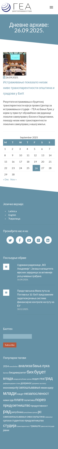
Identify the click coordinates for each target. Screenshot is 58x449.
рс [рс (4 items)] (39, 411)
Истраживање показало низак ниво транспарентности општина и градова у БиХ (28, 87)
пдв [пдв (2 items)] (11, 400)
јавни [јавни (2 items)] (6, 430)
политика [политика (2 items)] (29, 400)
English (12, 214)
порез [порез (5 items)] (40, 399)
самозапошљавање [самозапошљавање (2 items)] (14, 416)
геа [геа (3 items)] (42, 378)
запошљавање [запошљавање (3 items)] (29, 387)
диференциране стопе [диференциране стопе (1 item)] (11, 383)
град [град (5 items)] (49, 378)
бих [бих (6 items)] (30, 371)
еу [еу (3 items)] (17, 387)
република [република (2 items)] (17, 412)
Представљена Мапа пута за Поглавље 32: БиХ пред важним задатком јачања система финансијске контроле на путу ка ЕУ (35, 298)
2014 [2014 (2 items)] (6, 366)
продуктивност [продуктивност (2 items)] (39, 405)
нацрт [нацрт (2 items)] (20, 393)
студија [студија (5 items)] (9, 425)
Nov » (13, 179)
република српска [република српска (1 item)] (30, 412)
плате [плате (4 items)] (19, 399)
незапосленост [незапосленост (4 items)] (36, 393)
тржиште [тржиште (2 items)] (35, 425)
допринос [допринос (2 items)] (26, 383)
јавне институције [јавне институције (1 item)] (47, 426)
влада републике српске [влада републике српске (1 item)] (22, 379)
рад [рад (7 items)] (7, 411)
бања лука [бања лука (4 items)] (40, 365)
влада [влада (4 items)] (8, 378)
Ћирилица (14, 218)
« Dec (6, 179)
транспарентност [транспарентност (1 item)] (23, 426)
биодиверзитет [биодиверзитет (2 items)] (17, 372)
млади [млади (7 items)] (10, 393)
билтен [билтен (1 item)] (6, 373)
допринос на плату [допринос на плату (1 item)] (39, 383)
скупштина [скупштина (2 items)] (38, 416)
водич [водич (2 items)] (35, 378)
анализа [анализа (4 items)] (25, 365)
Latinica (12, 211)
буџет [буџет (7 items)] (40, 371)
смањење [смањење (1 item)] (49, 417)
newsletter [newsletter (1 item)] (13, 366)
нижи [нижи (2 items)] (6, 400)
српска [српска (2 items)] (7, 420)
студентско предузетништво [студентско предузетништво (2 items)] (27, 420)
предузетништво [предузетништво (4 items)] (16, 405)
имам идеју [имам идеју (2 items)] (47, 387)
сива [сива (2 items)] (29, 416)
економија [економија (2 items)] (9, 387)
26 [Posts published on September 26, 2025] (36, 168)
